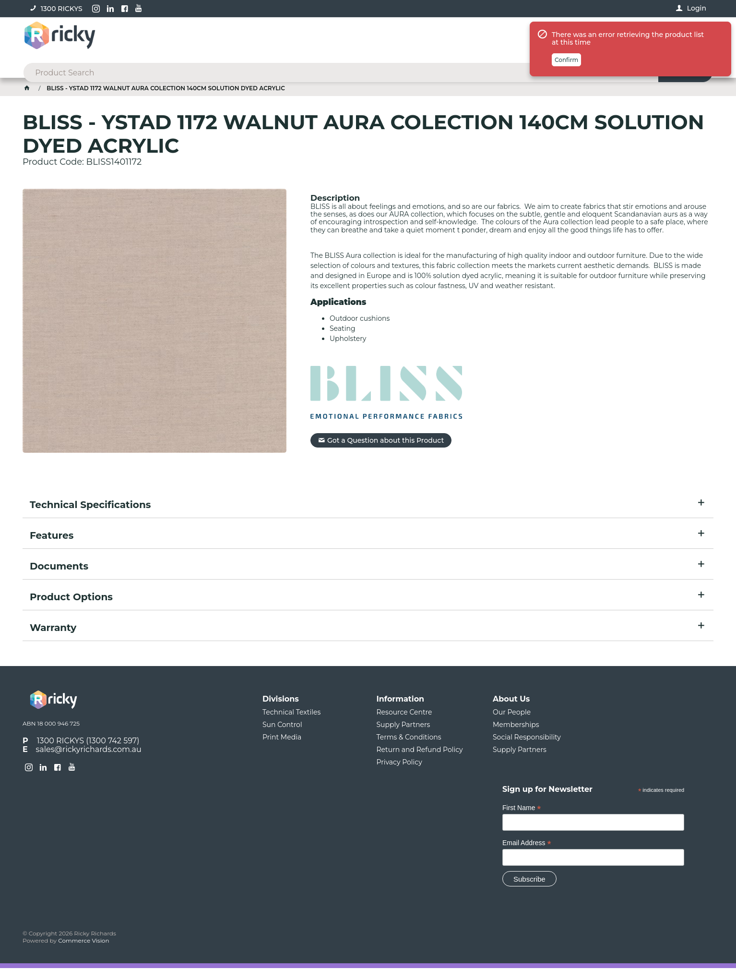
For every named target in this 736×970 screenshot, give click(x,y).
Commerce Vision (83, 942)
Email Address (526, 844)
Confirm (566, 103)
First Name (521, 809)
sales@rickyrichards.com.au (89, 750)
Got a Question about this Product (385, 441)
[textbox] (352, 38)
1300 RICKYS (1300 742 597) (88, 742)
